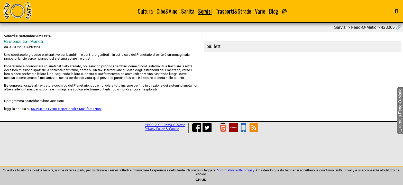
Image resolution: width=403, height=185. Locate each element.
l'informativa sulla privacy (235, 170)
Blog (273, 11)
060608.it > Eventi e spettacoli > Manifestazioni (66, 109)
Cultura (145, 11)
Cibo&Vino (167, 11)
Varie (260, 11)
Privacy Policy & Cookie (162, 129)
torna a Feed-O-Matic (400, 111)
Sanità (187, 11)
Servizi (205, 11)
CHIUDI (201, 180)
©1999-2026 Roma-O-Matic (165, 125)
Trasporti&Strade (233, 11)
